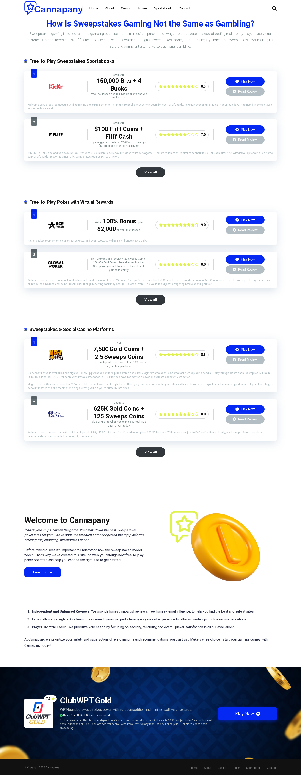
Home (93, 8)
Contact (184, 8)
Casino (126, 8)
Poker (142, 8)
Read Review (245, 91)
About (109, 8)
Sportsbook (163, 8)
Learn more (42, 571)
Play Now (245, 81)
